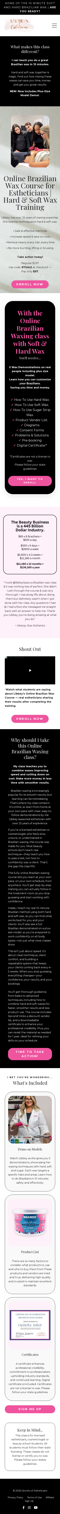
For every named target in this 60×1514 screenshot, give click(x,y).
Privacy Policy (15, 1497)
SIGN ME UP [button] (30, 1409)
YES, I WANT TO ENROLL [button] (30, 481)
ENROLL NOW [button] (30, 284)
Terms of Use (34, 1497)
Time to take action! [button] (30, 1054)
